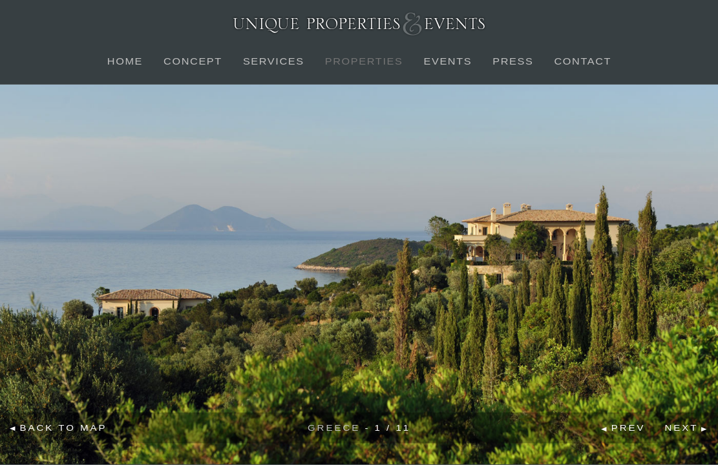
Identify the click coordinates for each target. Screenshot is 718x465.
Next (681, 428)
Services (273, 61)
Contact (582, 61)
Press (512, 61)
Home (124, 61)
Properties (363, 61)
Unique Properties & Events (359, 23)
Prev (628, 428)
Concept (193, 61)
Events (447, 61)
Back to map (63, 427)
